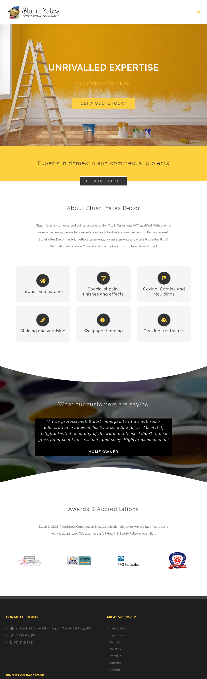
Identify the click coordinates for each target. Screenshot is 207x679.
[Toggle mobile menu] (199, 11)
